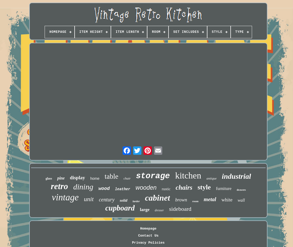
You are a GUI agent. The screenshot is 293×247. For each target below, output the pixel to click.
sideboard (180, 209)
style (204, 187)
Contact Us (148, 236)
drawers (241, 189)
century (107, 199)
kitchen (188, 175)
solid (123, 200)
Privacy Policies (148, 243)
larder (136, 201)
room (195, 201)
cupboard (120, 208)
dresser (159, 210)
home (94, 178)
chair (126, 178)
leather (122, 189)
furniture (223, 188)
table (111, 176)
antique (211, 178)
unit (89, 199)
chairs (184, 187)
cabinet (157, 197)
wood (104, 188)
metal (210, 199)
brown (181, 199)
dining (83, 186)
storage (153, 176)
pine (60, 178)
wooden (146, 187)
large (145, 209)
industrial (236, 176)
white (227, 199)
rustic (166, 189)
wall (241, 200)
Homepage (148, 229)
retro (59, 186)
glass (49, 178)
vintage (65, 197)
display (77, 177)
